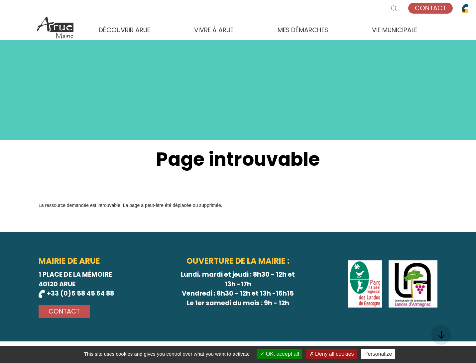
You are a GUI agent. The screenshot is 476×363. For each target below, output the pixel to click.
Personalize (378, 354)
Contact (430, 8)
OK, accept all (279, 354)
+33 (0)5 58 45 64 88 (76, 293)
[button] (394, 8)
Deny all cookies (331, 354)
